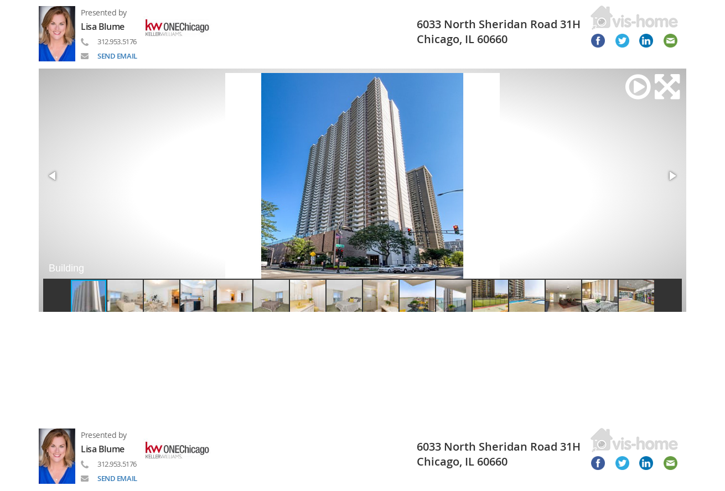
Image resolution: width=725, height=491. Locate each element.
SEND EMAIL (117, 56)
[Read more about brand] (181, 27)
